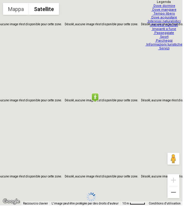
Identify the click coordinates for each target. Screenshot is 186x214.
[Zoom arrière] (173, 192)
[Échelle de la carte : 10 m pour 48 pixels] (133, 203)
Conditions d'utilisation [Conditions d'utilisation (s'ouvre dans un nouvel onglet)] (165, 203)
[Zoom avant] (173, 180)
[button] (94, 98)
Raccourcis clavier (35, 203)
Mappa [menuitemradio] (16, 9)
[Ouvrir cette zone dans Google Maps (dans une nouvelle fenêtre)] (11, 201)
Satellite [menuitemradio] (44, 9)
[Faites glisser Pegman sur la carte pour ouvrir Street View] (173, 159)
